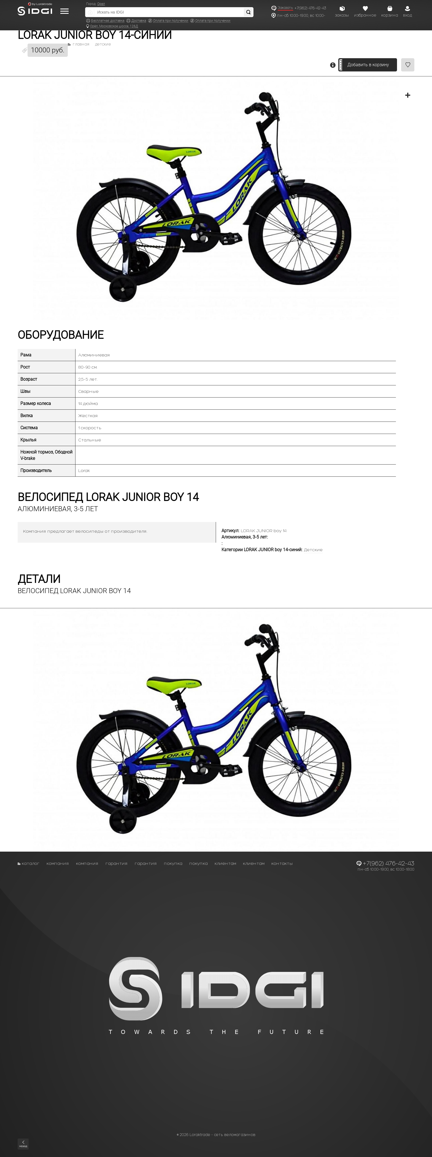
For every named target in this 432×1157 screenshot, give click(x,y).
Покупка (173, 863)
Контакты (282, 863)
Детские (103, 44)
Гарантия (117, 863)
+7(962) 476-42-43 (310, 8)
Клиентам (225, 863)
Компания (58, 863)
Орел (101, 4)
